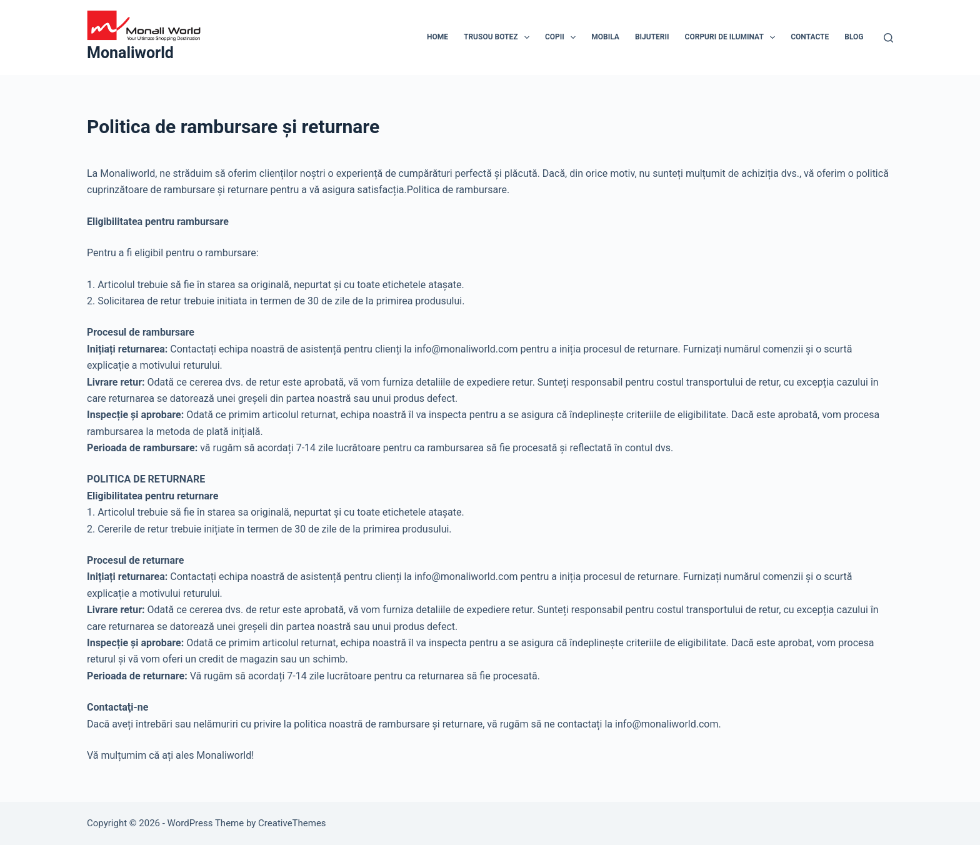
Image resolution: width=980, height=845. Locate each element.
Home (437, 36)
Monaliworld (130, 53)
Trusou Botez (499, 37)
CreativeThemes (292, 823)
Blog (853, 36)
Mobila (605, 36)
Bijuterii (652, 36)
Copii (563, 37)
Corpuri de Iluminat (733, 37)
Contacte (810, 36)
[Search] (888, 37)
